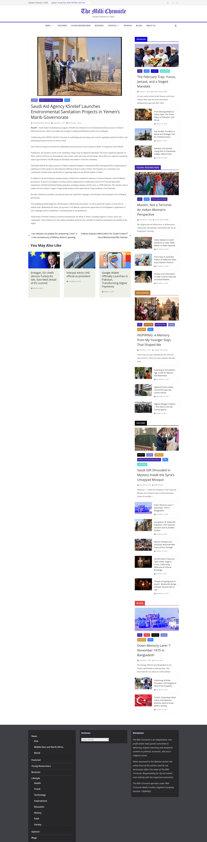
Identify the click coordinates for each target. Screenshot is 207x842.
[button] (49, 26)
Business (99, 25)
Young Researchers (80, 25)
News (45, 25)
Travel (37, 789)
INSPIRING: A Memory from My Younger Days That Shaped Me (153, 339)
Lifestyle (113, 25)
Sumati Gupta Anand (160, 350)
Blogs (141, 25)
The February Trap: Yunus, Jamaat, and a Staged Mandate (156, 81)
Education (148, 324)
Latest (34, 100)
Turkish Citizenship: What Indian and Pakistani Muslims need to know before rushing (164, 701)
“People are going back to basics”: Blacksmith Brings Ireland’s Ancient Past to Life (165, 585)
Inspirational (161, 324)
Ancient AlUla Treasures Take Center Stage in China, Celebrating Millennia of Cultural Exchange (164, 564)
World (37, 753)
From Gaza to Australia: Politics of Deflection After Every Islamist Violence (164, 259)
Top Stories (165, 71)
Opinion (130, 25)
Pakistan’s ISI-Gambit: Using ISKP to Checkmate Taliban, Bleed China (164, 151)
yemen (79, 117)
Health (37, 783)
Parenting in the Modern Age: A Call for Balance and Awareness (165, 373)
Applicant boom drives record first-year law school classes (165, 390)
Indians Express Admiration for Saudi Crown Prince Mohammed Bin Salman (106, 230)
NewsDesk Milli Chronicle (41, 117)
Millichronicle (158, 485)
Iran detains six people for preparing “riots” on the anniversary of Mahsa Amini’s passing (52, 230)
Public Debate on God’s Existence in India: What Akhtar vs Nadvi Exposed (164, 242)
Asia (139, 71)
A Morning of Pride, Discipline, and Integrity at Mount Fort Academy (164, 683)
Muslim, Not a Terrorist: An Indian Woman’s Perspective (155, 209)
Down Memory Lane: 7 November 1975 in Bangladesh (163, 508)
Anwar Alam (158, 660)
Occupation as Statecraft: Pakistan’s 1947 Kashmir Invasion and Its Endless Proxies (164, 526)
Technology (39, 795)
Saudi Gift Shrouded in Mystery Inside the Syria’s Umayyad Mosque (155, 474)
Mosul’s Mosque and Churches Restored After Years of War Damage (164, 544)
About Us (153, 25)
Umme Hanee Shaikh (161, 220)
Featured (60, 25)
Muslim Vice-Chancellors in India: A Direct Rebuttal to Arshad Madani (165, 276)
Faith (36, 818)
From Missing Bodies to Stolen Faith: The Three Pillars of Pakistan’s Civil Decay (164, 116)
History (141, 455)
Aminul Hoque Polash (160, 92)
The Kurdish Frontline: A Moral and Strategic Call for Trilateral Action (165, 134)
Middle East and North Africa (51, 100)
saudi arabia (72, 117)
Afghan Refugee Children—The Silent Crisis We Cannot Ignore (164, 407)
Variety (37, 824)
